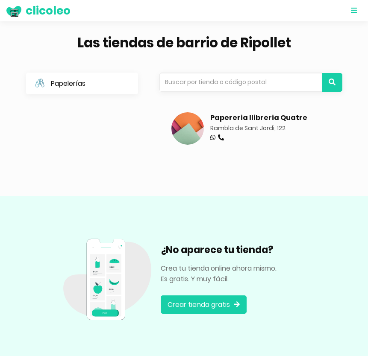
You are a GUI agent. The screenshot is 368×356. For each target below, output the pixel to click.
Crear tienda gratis (204, 304)
